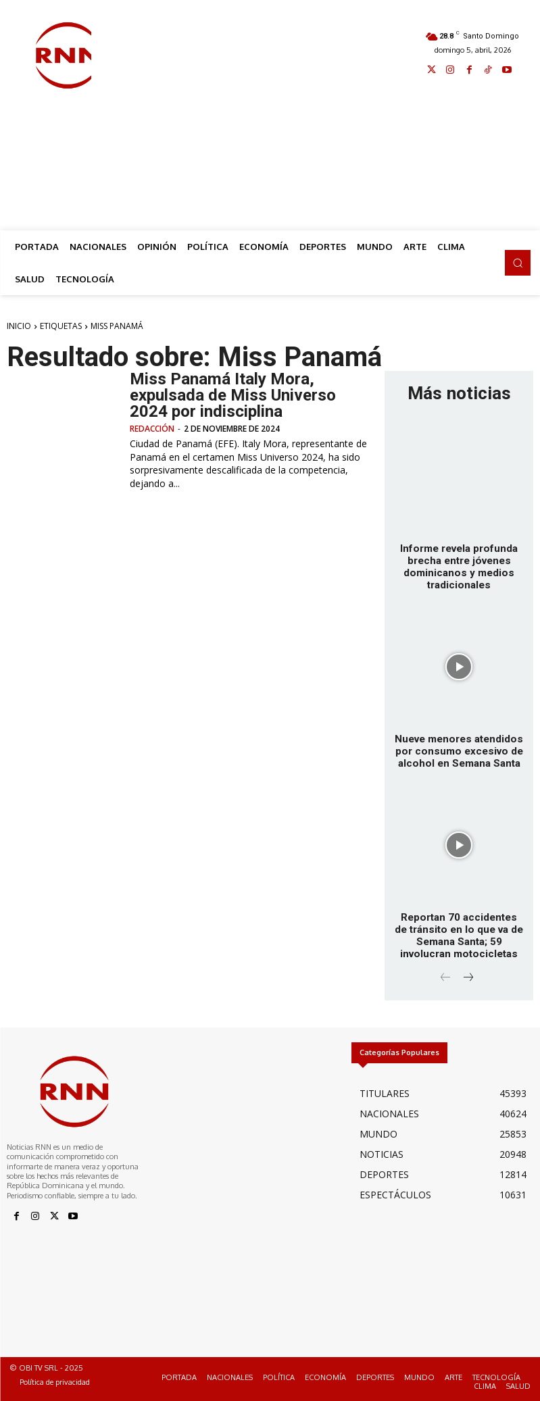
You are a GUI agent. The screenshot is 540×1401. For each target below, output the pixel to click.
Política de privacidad (55, 1381)
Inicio (19, 326)
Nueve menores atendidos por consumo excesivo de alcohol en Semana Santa (459, 750)
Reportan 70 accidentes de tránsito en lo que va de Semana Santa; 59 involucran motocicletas (459, 935)
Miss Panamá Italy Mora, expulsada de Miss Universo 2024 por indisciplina (233, 395)
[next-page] (467, 977)
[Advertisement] (315, 116)
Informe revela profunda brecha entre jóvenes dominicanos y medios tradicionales (459, 566)
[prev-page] (445, 977)
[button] (518, 263)
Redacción (152, 428)
